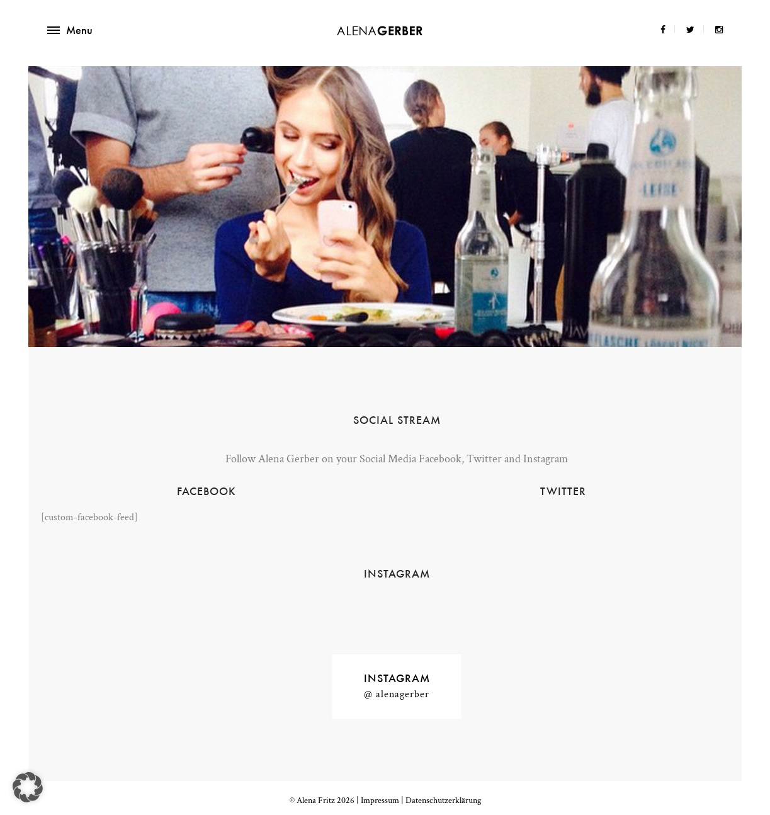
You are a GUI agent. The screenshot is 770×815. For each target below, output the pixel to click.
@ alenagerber (396, 694)
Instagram (397, 678)
